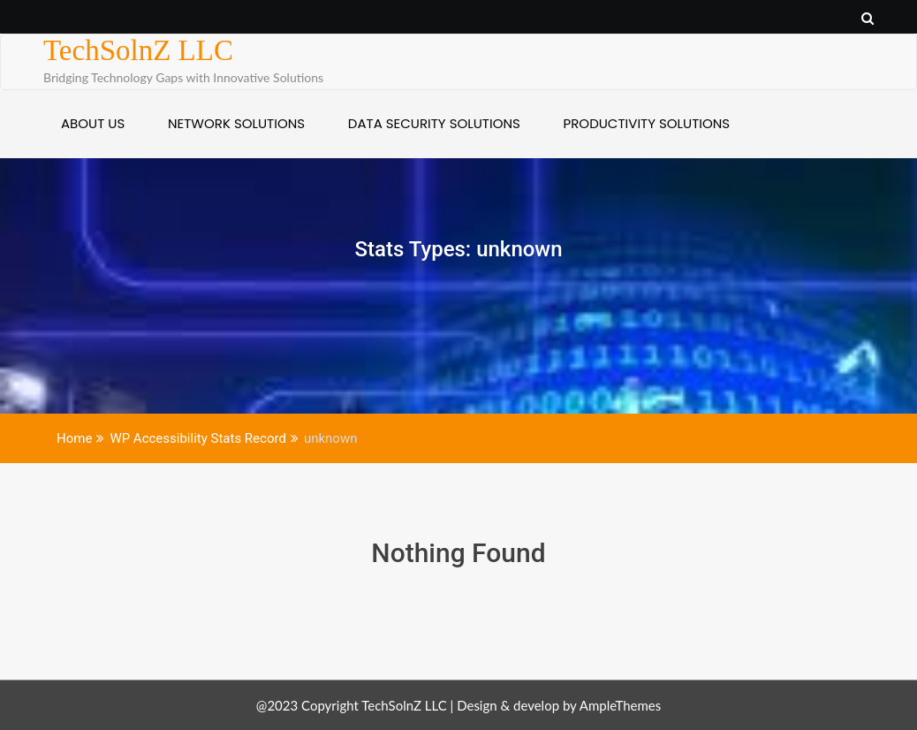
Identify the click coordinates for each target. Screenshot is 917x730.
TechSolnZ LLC (138, 50)
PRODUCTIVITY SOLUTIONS (647, 123)
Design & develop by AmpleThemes (559, 705)
